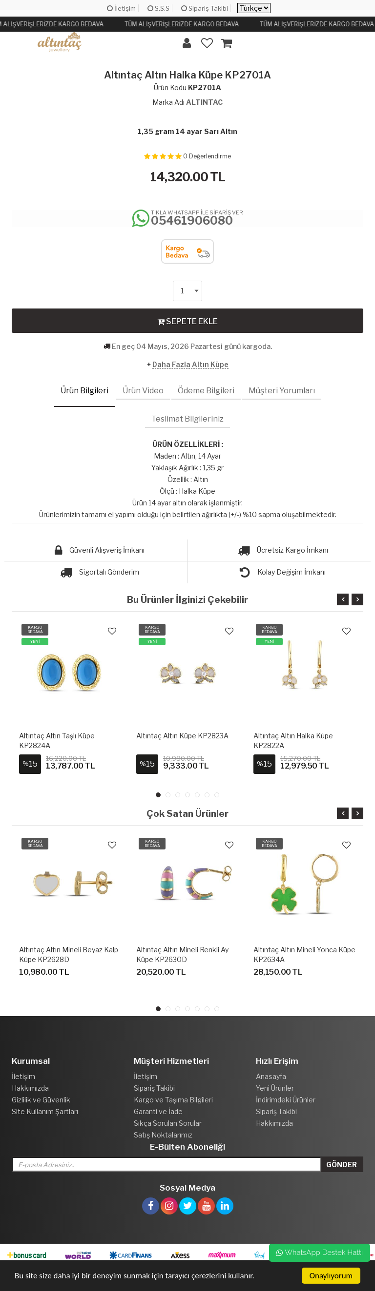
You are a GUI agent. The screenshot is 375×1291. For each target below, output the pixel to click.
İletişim (121, 8)
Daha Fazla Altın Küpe (190, 364)
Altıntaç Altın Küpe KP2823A (182, 736)
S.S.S (158, 8)
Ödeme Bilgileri (206, 390)
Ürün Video (143, 390)
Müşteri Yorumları (282, 390)
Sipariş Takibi (204, 8)
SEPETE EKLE (187, 321)
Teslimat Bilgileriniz (187, 419)
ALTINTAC (204, 102)
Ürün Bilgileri (84, 390)
